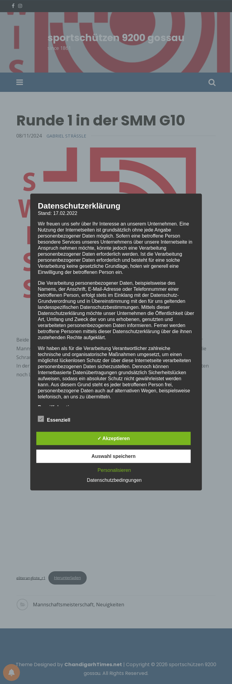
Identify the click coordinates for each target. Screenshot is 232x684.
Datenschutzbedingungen (114, 480)
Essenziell (54, 419)
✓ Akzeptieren (113, 438)
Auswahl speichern (114, 456)
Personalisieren (114, 470)
